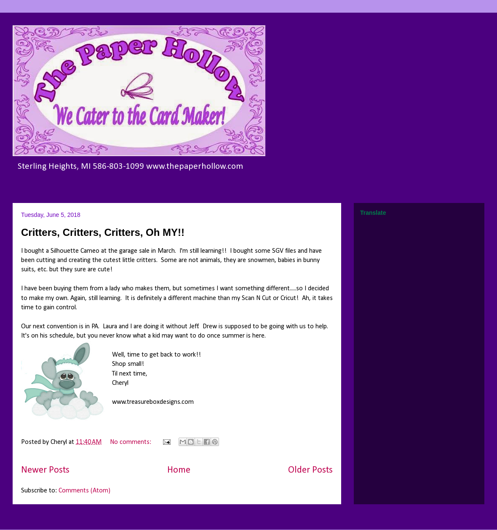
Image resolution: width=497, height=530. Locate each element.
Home (178, 470)
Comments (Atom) (84, 490)
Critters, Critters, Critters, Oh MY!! (102, 232)
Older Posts (310, 470)
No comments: (131, 442)
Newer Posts (45, 470)
